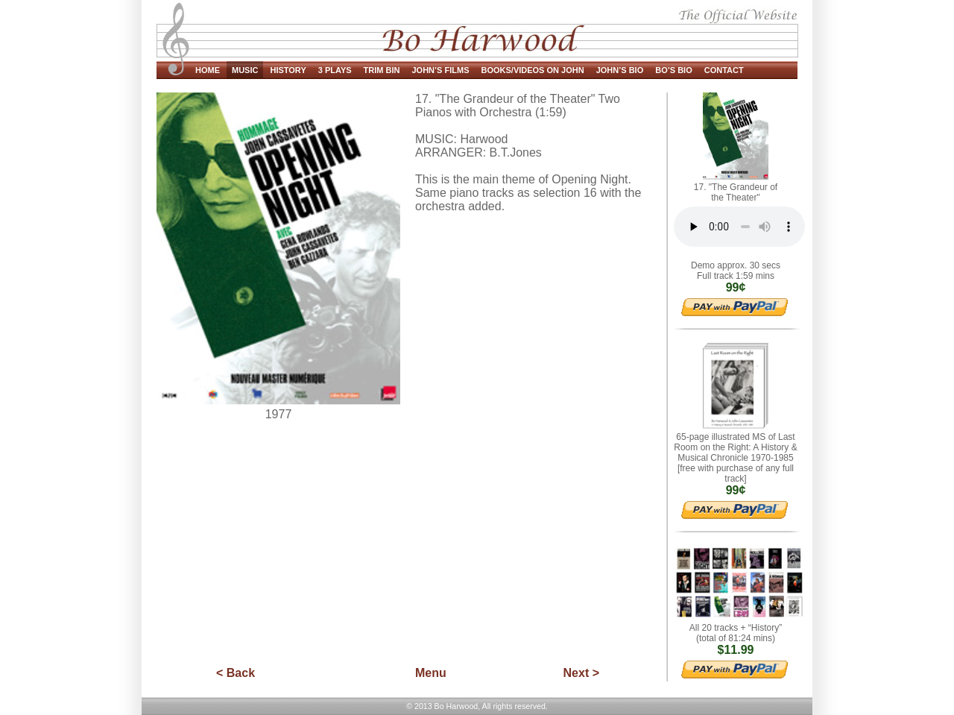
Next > (581, 673)
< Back (235, 673)
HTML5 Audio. (739, 230)
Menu (430, 673)
